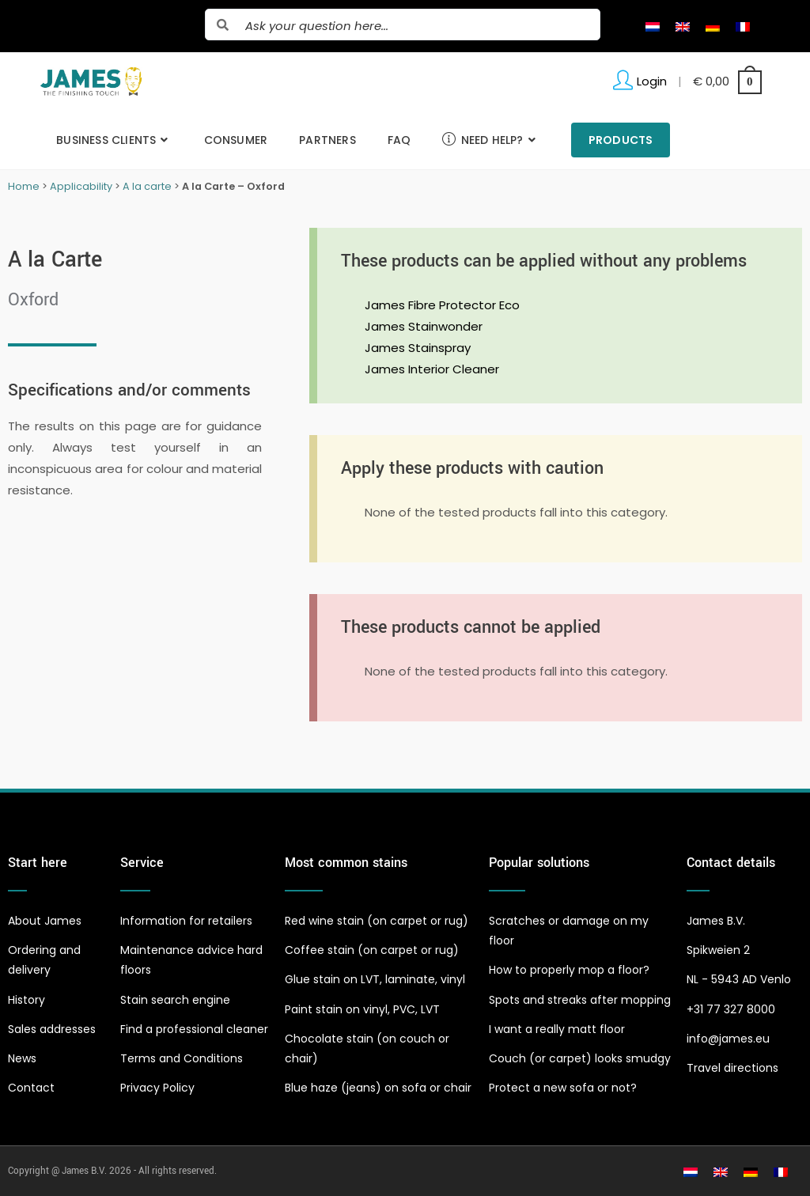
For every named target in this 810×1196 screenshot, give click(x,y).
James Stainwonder (424, 326)
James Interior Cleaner (432, 369)
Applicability (81, 186)
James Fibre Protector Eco (442, 305)
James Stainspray (418, 347)
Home (24, 186)
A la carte (147, 186)
